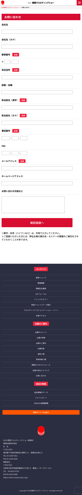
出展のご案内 (41, 343)
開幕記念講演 (41, 288)
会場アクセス (41, 315)
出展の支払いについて (41, 370)
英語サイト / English (41, 412)
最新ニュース (41, 277)
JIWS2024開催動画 (41, 403)
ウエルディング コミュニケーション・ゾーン (41, 310)
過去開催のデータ (41, 392)
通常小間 (41, 354)
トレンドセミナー (41, 299)
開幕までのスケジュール (41, 365)
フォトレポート (41, 397)
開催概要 (41, 283)
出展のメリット (41, 332)
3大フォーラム (41, 294)
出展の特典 (41, 337)
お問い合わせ (41, 375)
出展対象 (41, 348)
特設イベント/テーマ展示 (41, 304)
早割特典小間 (41, 359)
